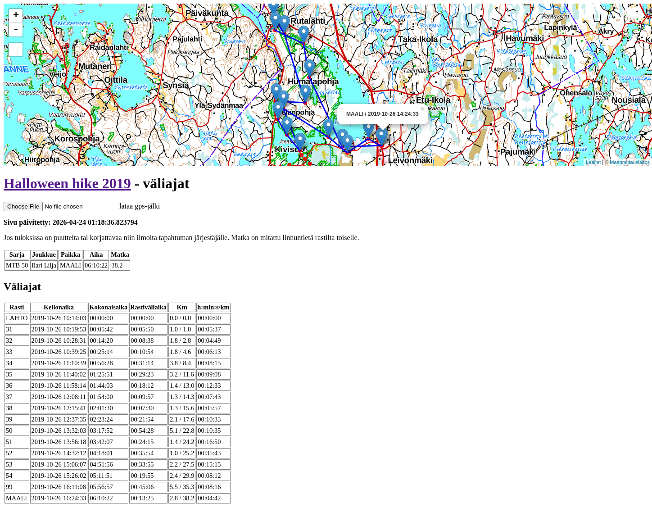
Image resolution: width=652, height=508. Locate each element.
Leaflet (593, 162)
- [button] (16, 29)
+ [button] (16, 16)
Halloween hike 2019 (67, 183)
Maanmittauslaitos (630, 162)
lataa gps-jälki (82, 206)
